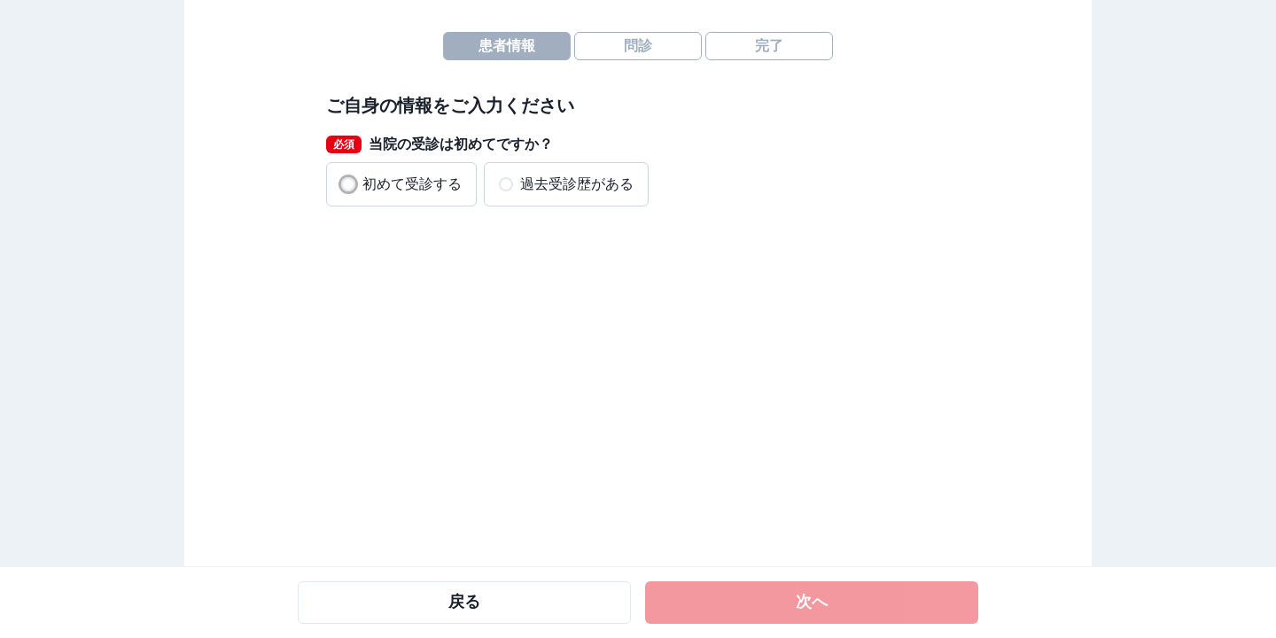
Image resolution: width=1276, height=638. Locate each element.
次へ (812, 602)
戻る (464, 602)
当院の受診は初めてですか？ (439, 144)
